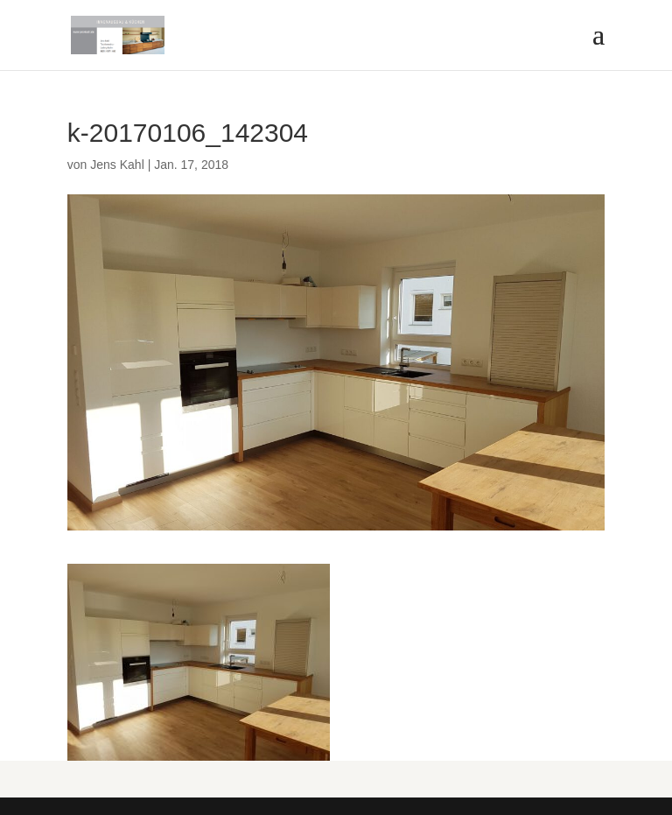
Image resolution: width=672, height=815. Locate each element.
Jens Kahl (117, 165)
